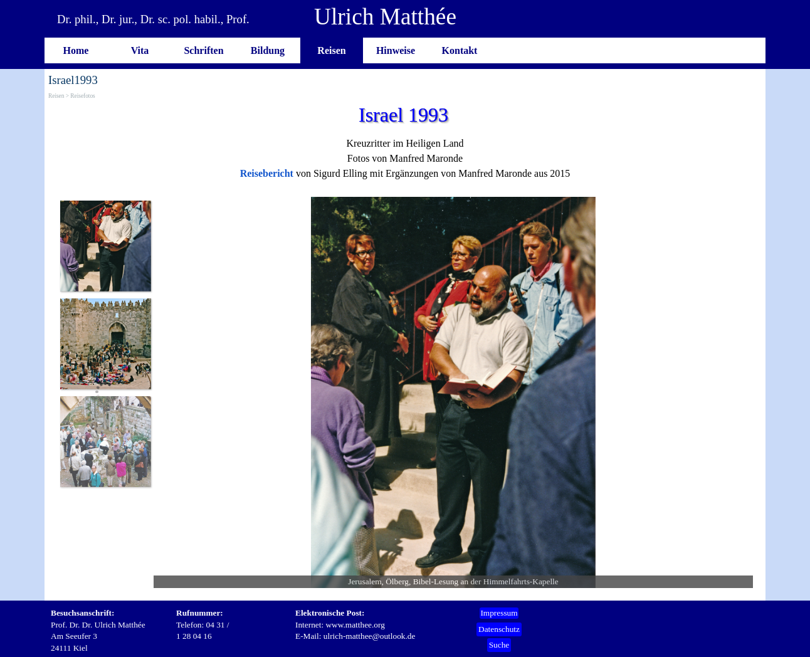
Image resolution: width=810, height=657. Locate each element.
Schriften (203, 50)
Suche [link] (499, 644)
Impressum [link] (498, 613)
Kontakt (460, 50)
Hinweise (395, 50)
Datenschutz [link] (499, 629)
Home (76, 50)
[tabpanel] (405, 158)
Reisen (331, 50)
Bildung (268, 50)
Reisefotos (82, 96)
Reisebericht (266, 173)
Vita (140, 50)
